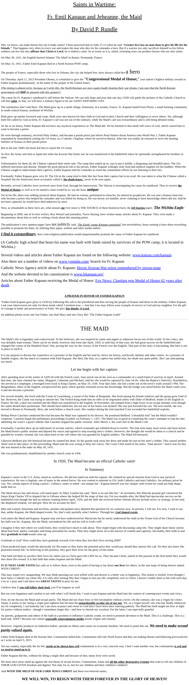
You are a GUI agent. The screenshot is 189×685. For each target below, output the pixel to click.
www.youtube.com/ (74, 261)
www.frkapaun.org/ (89, 274)
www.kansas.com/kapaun (152, 255)
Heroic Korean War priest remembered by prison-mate (119, 268)
